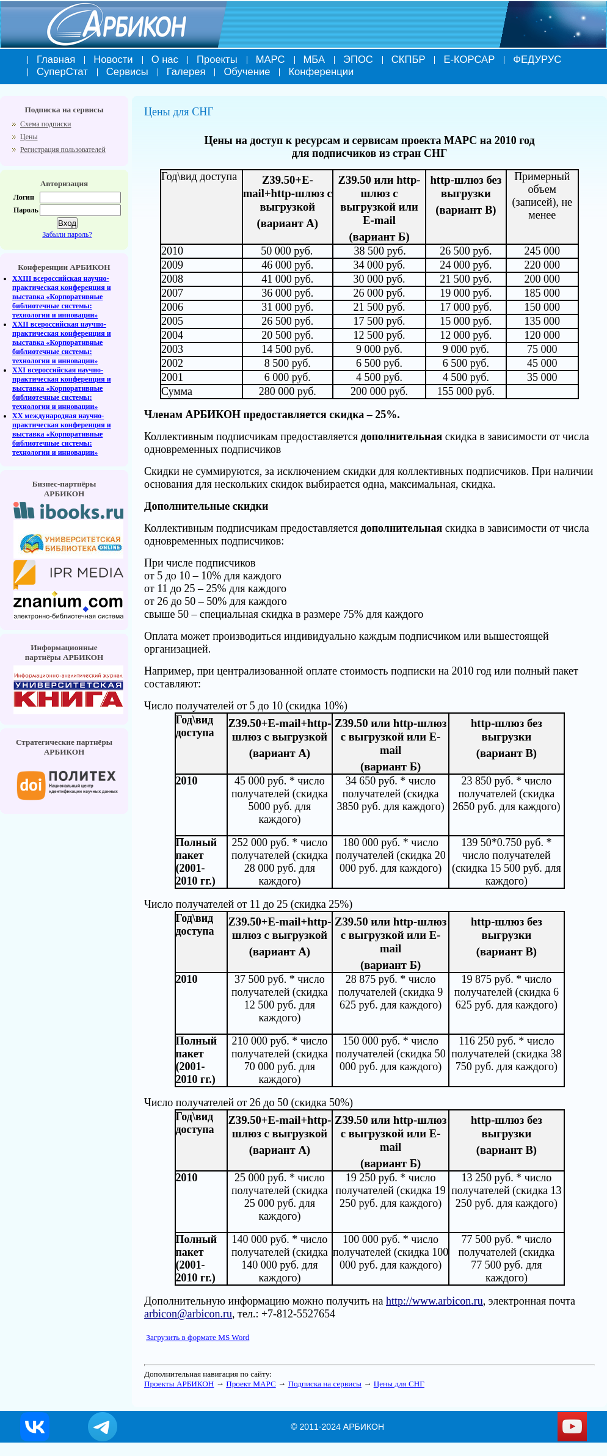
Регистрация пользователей (63, 149)
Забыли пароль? (67, 234)
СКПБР (408, 59)
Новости (113, 59)
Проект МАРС (251, 1383)
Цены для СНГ (399, 1383)
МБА (314, 59)
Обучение (247, 72)
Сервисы (127, 72)
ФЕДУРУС (537, 59)
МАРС (270, 59)
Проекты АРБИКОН (179, 1383)
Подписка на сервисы (324, 1383)
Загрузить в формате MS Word (197, 1337)
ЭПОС (358, 59)
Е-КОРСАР (469, 59)
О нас (164, 59)
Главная (56, 59)
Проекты (217, 59)
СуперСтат (62, 72)
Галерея (186, 72)
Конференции (321, 72)
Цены (28, 136)
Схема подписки (45, 124)
